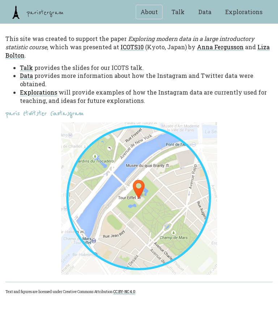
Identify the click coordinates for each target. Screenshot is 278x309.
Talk (178, 12)
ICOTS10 (132, 47)
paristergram (36, 12)
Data (204, 12)
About (149, 12)
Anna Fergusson (220, 47)
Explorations (243, 12)
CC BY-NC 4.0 (124, 291)
